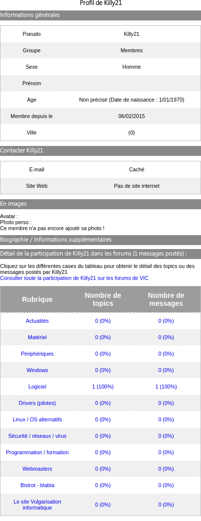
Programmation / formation (37, 452)
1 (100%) (102, 387)
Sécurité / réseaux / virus (37, 436)
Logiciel (37, 387)
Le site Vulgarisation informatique (37, 505)
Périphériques (37, 354)
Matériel (37, 337)
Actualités (37, 321)
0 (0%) (102, 321)
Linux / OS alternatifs (37, 419)
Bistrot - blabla (37, 485)
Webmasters (37, 469)
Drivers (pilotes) (37, 403)
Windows (37, 370)
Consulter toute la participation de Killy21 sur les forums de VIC (74, 278)
